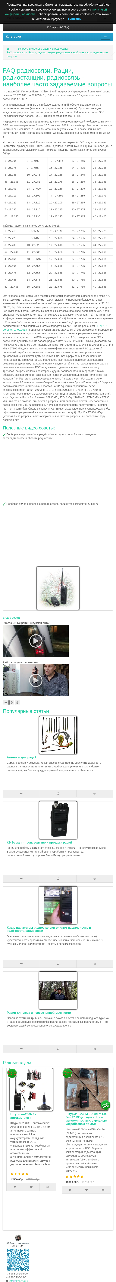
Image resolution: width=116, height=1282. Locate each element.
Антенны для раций (21, 757)
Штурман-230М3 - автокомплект (24, 1116)
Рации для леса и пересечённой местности (39, 1012)
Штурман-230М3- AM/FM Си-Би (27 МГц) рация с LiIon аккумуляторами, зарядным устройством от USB (87, 1119)
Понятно (74, 19)
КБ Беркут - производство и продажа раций (39, 842)
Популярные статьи (26, 711)
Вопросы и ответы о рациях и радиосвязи (43, 48)
